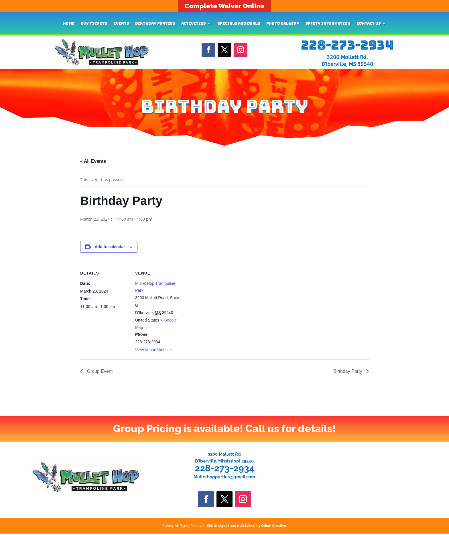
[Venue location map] (220, 301)
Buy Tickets (94, 23)
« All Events (93, 161)
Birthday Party (348, 371)
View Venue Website (153, 350)
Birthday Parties (155, 23)
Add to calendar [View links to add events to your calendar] (110, 246)
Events (121, 23)
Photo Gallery (282, 23)
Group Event (99, 371)
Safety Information (328, 23)
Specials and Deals (239, 23)
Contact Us (369, 23)
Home (68, 23)
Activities (193, 23)
